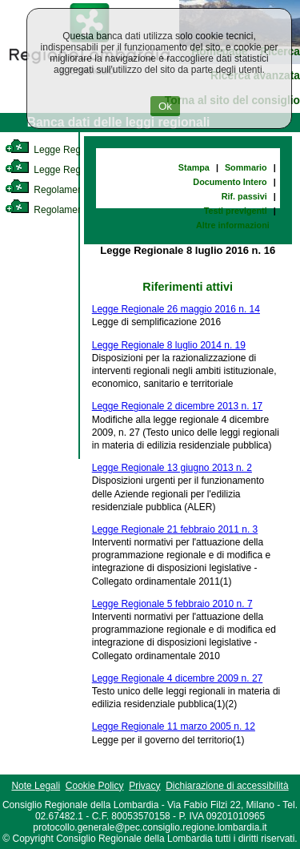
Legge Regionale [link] (55, 149)
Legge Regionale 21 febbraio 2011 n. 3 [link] (175, 529)
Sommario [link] (246, 167)
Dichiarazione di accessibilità (227, 785)
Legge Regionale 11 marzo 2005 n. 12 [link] (173, 726)
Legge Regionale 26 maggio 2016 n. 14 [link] (176, 309)
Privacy (144, 785)
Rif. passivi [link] (244, 196)
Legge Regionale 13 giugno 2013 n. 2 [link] (172, 467)
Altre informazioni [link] (233, 225)
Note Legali (35, 785)
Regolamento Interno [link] (64, 189)
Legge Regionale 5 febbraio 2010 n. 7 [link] (172, 604)
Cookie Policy (95, 785)
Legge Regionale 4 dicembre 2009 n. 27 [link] (177, 678)
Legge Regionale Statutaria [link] (77, 169)
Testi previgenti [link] (235, 210)
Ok (165, 106)
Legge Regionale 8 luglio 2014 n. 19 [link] (169, 345)
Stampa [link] (194, 167)
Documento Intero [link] (229, 182)
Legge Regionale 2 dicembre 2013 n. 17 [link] (177, 406)
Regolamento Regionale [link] (71, 209)
